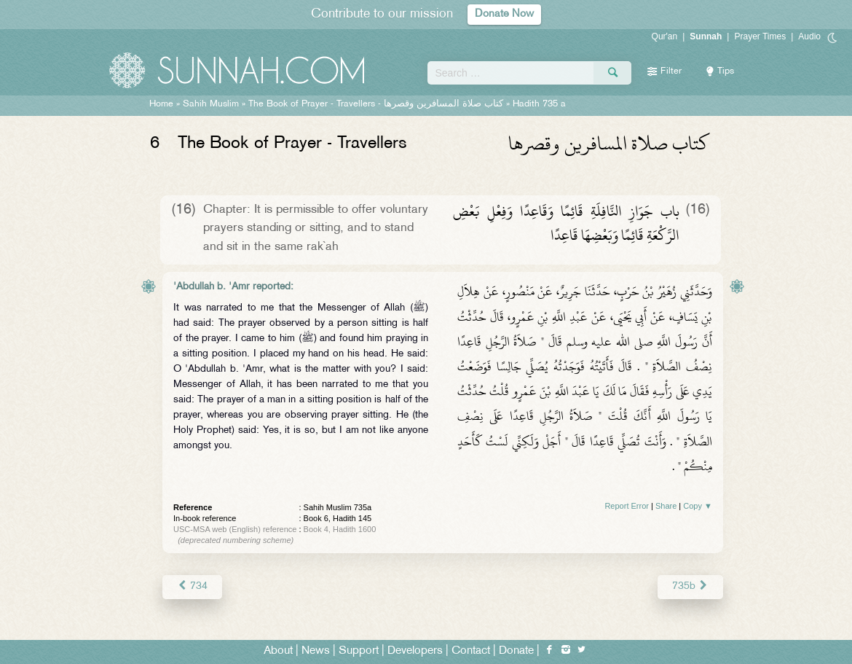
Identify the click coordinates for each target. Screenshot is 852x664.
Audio (809, 36)
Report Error (626, 505)
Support (359, 650)
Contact (470, 650)
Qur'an (665, 36)
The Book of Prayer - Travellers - (375, 104)
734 (192, 586)
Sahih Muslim (211, 104)
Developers (415, 650)
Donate (516, 650)
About (278, 650)
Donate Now (504, 14)
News (315, 650)
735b (691, 586)
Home (161, 104)
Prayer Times (760, 36)
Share (666, 505)
